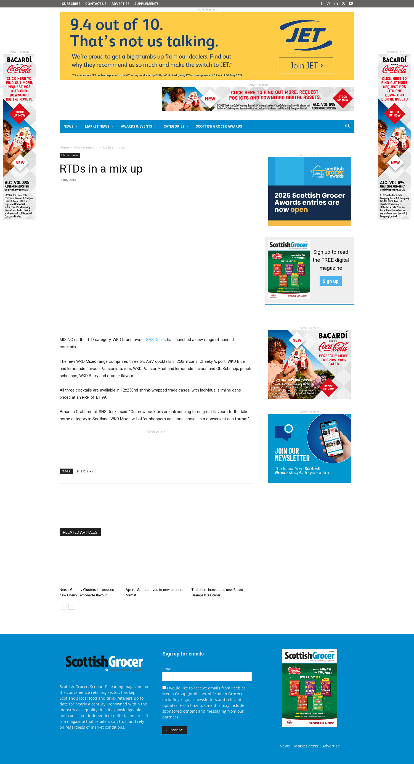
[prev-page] (63, 606)
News (285, 746)
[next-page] (71, 606)
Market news (84, 147)
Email (167, 669)
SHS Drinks (156, 339)
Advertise (331, 746)
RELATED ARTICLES (80, 532)
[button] (327, 126)
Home (64, 147)
